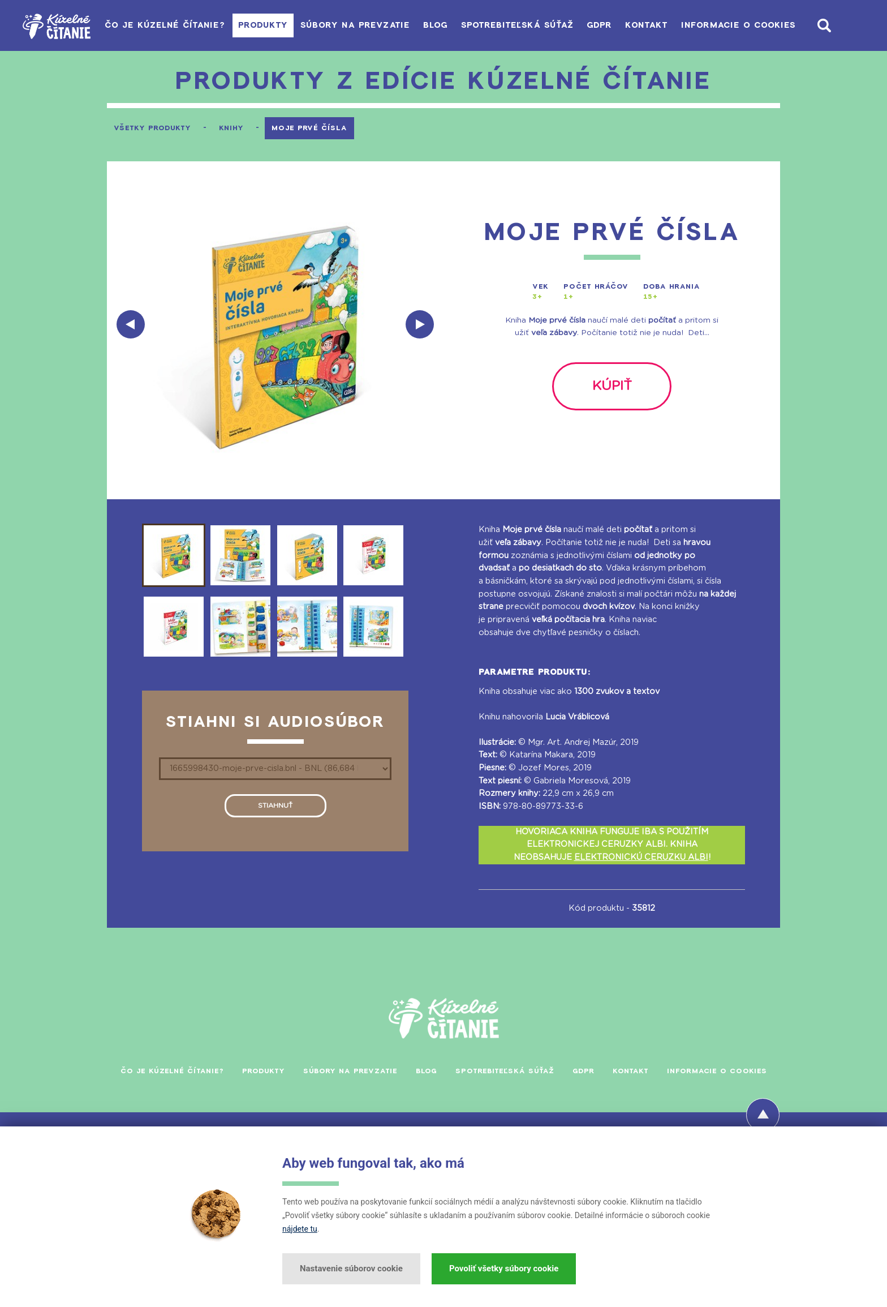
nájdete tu (299, 1228)
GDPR (580, 25)
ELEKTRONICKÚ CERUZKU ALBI (641, 857)
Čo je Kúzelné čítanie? (108, 25)
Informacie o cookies (734, 25)
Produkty (214, 25)
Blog (401, 25)
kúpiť (611, 386)
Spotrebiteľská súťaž (491, 25)
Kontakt (635, 25)
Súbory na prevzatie (314, 25)
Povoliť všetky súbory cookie (503, 1268)
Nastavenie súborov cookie (351, 1268)
